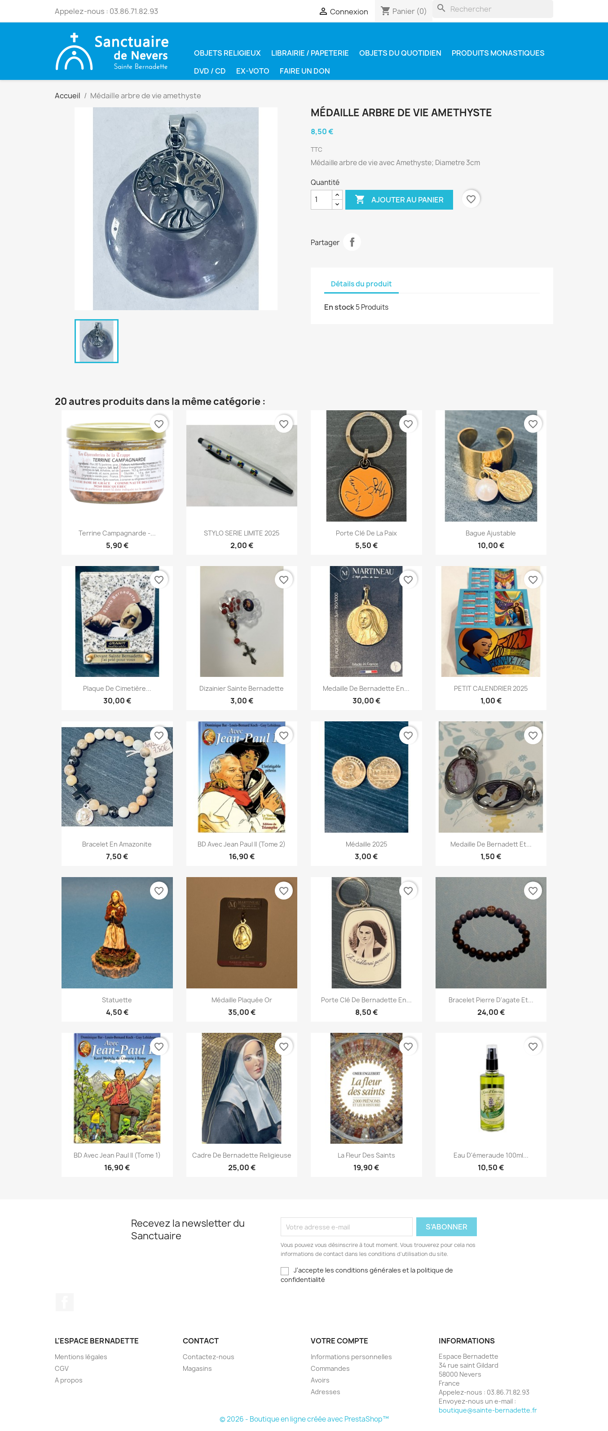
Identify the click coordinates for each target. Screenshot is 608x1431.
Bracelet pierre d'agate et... (491, 1000)
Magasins (197, 1368)
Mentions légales (81, 1356)
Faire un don (305, 71)
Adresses (325, 1391)
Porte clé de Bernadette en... (366, 1000)
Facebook (65, 1302)
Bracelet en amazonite (117, 844)
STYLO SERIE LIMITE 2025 (241, 533)
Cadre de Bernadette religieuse (241, 1155)
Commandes (330, 1368)
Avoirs (320, 1380)
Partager (352, 242)
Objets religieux (227, 53)
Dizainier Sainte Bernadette (241, 688)
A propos (69, 1380)
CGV (62, 1368)
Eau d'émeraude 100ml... (491, 1155)
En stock (339, 307)
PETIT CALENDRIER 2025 (491, 688)
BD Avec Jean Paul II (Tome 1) (117, 1155)
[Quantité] (321, 200)
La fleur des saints (366, 1155)
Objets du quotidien (400, 53)
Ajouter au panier (399, 200)
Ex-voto (252, 71)
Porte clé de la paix (366, 533)
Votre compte (339, 1341)
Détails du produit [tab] (361, 284)
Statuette (117, 1000)
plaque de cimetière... (117, 688)
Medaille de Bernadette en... (366, 688)
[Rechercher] (492, 9)
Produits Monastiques (498, 53)
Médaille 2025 (366, 844)
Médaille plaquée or (241, 1000)
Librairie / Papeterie (310, 53)
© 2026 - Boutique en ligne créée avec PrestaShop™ (304, 1419)
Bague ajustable (491, 533)
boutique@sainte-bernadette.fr (488, 1410)
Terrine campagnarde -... (117, 533)
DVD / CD (210, 71)
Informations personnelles (351, 1356)
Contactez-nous (208, 1356)
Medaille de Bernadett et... (491, 844)
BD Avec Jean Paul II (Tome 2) (242, 844)
